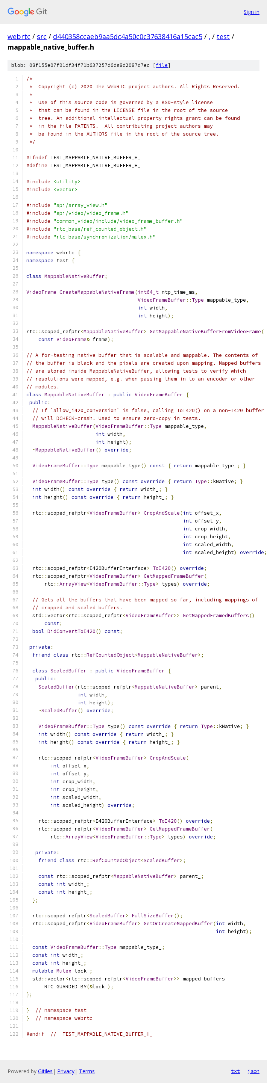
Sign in (251, 11)
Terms (87, 1071)
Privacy (65, 1071)
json (253, 1071)
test (223, 36)
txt (235, 1071)
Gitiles (45, 1071)
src (42, 36)
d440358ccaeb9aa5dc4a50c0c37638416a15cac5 (127, 36)
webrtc (19, 36)
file (162, 65)
